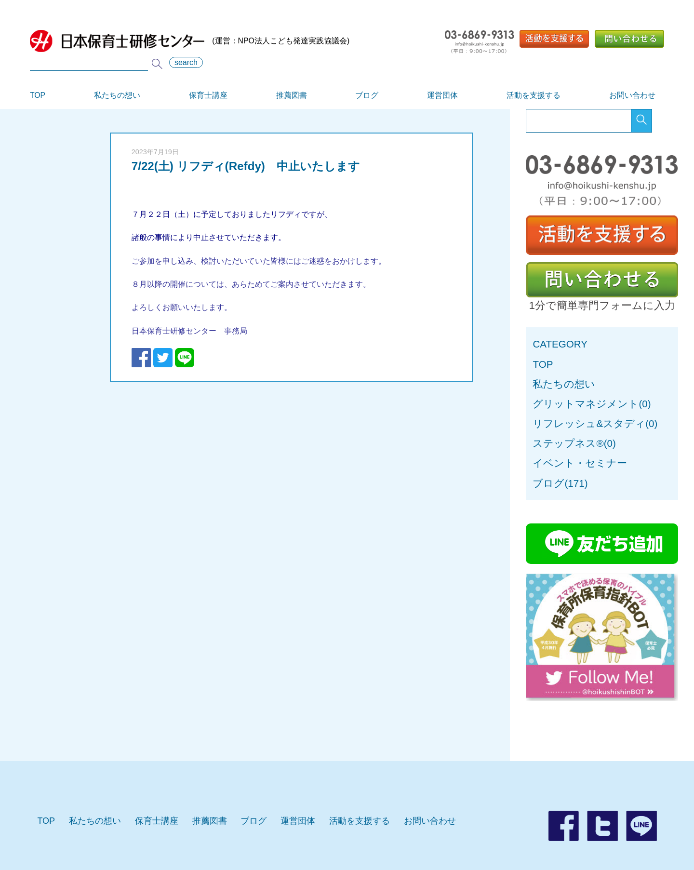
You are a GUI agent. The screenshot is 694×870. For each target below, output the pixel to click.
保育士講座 (208, 95)
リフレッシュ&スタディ (589, 423)
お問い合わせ (632, 95)
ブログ (366, 95)
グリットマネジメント (586, 403)
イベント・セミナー (580, 462)
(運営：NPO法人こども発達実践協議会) (189, 41)
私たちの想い (117, 95)
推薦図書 (291, 95)
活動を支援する (534, 95)
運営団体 (442, 95)
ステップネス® (568, 443)
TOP (37, 95)
